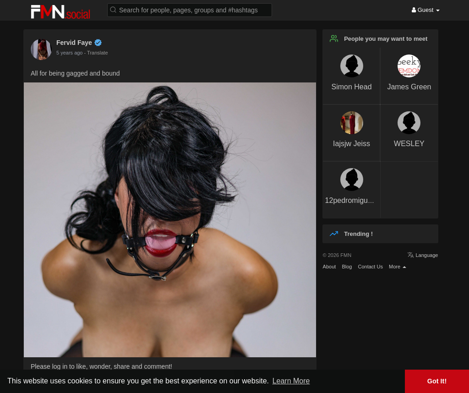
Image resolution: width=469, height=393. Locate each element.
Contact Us (370, 266)
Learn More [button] (291, 381)
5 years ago (69, 52)
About (329, 266)
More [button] (397, 266)
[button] (189, 9)
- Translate (96, 52)
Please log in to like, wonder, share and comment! (101, 366)
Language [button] (422, 255)
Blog (347, 266)
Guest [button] (426, 9)
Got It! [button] (437, 381)
